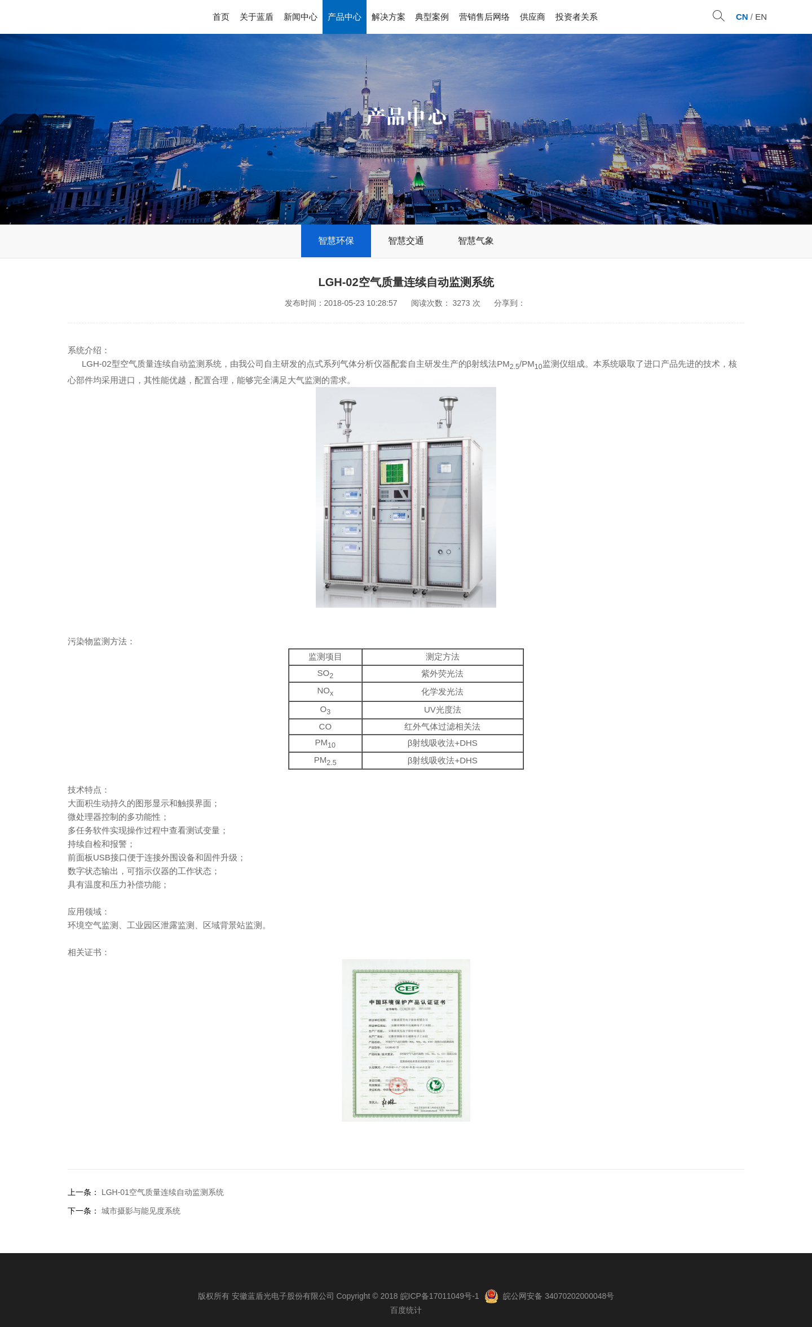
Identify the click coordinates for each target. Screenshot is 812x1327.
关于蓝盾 (256, 16)
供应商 (532, 16)
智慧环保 (336, 240)
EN (761, 16)
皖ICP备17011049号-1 (439, 1295)
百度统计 (406, 1310)
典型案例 (432, 16)
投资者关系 (576, 16)
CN (742, 16)
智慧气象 (476, 240)
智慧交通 (406, 240)
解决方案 (388, 16)
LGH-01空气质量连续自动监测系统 (163, 1192)
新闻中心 (300, 16)
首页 (221, 16)
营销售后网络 (484, 16)
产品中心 (344, 16)
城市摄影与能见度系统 (141, 1210)
